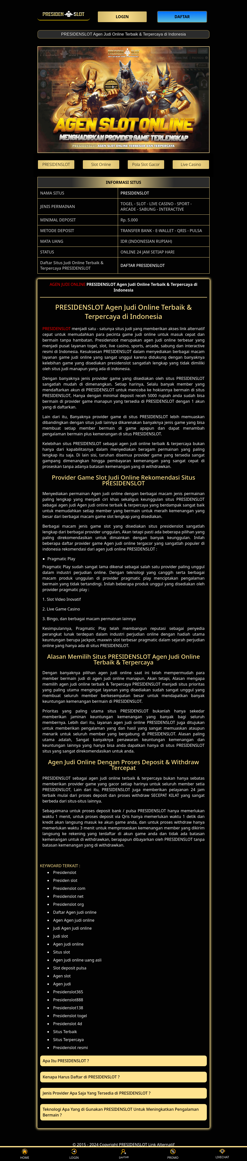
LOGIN (74, 1154)
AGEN (55, 284)
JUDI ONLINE (73, 284)
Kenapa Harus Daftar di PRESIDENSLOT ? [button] (81, 1077)
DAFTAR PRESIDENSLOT (143, 265)
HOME (24, 1154)
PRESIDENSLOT (135, 193)
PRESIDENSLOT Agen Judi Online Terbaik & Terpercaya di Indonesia (123, 34)
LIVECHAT (222, 1154)
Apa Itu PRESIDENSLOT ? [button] (66, 1060)
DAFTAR (124, 1154)
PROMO (172, 1154)
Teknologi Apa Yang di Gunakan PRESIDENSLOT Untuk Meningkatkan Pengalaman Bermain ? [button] (121, 1112)
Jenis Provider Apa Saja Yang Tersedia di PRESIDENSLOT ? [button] (96, 1093)
